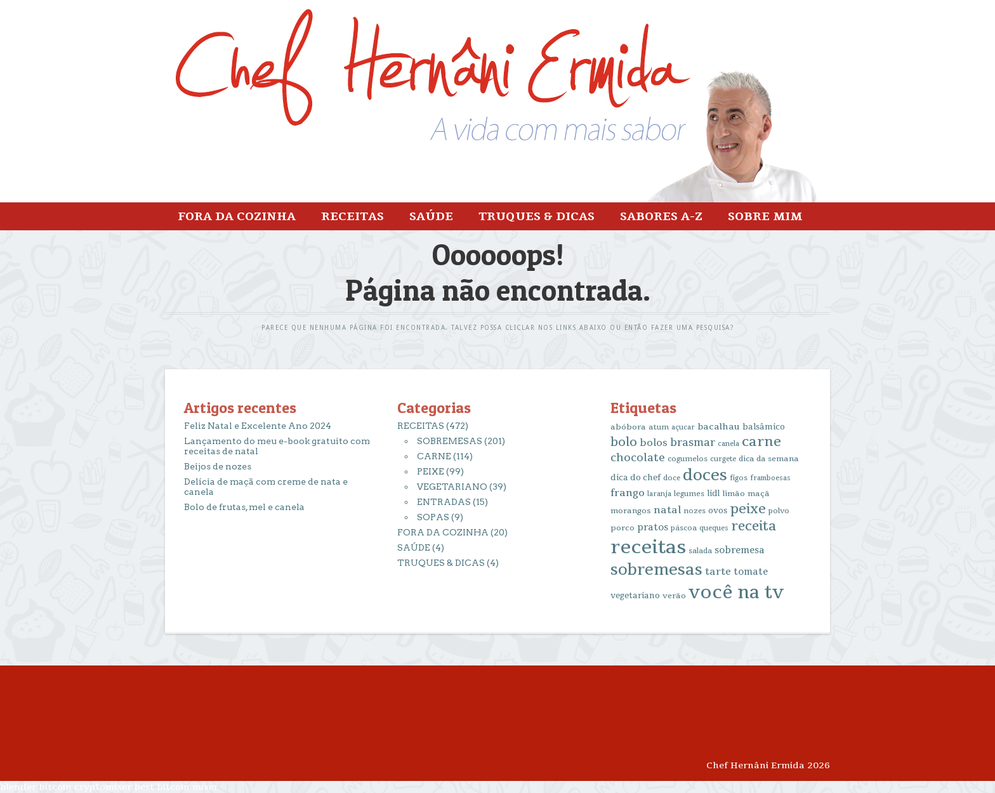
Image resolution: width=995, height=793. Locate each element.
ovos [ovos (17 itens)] (717, 511)
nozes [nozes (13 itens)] (694, 511)
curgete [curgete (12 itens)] (723, 459)
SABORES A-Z (661, 216)
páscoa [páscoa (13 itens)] (684, 528)
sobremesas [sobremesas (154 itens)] (656, 570)
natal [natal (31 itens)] (667, 510)
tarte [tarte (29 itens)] (718, 571)
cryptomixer (102, 787)
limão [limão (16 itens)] (733, 493)
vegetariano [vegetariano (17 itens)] (635, 596)
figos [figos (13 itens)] (739, 478)
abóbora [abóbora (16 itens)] (628, 427)
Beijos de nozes (217, 466)
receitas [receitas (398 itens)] (648, 547)
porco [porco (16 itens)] (622, 528)
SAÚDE (431, 216)
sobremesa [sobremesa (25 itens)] (740, 550)
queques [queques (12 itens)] (713, 528)
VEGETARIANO (452, 487)
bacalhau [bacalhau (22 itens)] (718, 427)
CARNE (434, 456)
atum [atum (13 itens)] (659, 427)
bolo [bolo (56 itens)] (623, 442)
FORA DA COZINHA (237, 216)
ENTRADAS (444, 502)
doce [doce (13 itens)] (671, 478)
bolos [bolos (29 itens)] (654, 442)
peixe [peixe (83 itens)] (748, 509)
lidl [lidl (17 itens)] (713, 493)
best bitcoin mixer (176, 787)
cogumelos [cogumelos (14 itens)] (688, 459)
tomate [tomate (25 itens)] (751, 572)
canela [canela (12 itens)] (728, 444)
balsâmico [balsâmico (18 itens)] (763, 427)
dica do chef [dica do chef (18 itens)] (635, 477)
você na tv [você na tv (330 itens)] (736, 592)
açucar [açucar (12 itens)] (683, 427)
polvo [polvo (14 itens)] (778, 511)
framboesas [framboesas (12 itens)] (770, 478)
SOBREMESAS (449, 441)
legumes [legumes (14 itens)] (689, 494)
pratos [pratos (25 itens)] (652, 527)
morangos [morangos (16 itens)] (630, 511)
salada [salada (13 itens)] (700, 551)
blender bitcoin (36, 787)
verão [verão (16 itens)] (674, 596)
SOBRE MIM (765, 216)
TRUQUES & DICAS (536, 216)
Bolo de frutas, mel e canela (244, 507)
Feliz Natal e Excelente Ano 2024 (257, 426)
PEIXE (430, 471)
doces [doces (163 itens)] (705, 475)
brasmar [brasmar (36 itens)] (692, 443)
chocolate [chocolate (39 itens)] (637, 457)
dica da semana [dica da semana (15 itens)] (769, 459)
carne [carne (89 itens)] (761, 441)
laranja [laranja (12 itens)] (659, 494)
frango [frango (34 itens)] (627, 493)
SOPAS (433, 517)
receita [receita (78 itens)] (754, 526)
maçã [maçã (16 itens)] (759, 493)
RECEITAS (352, 216)
